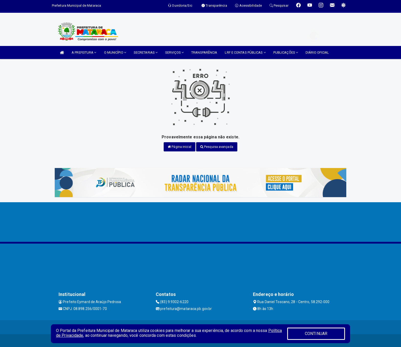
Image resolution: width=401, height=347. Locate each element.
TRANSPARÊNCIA (204, 52)
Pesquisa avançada (216, 147)
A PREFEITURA (84, 52)
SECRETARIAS (146, 52)
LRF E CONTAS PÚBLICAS (245, 52)
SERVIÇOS (174, 52)
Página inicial (179, 147)
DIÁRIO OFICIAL (317, 52)
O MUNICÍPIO (115, 52)
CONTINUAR (316, 333)
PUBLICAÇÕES (285, 52)
